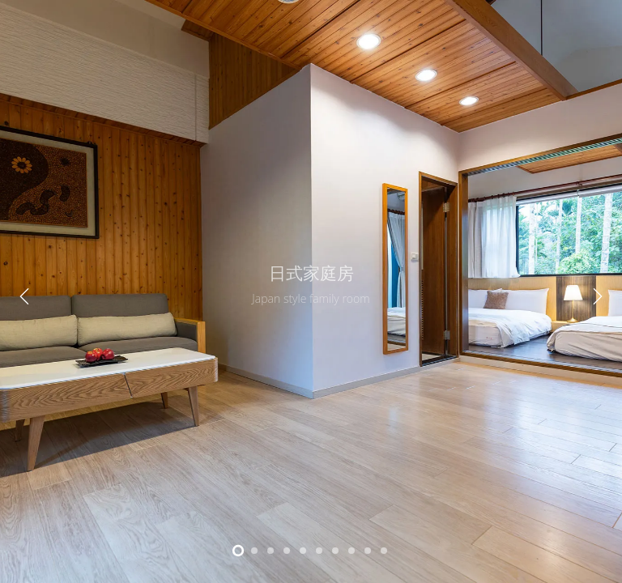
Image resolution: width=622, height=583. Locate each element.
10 (384, 550)
